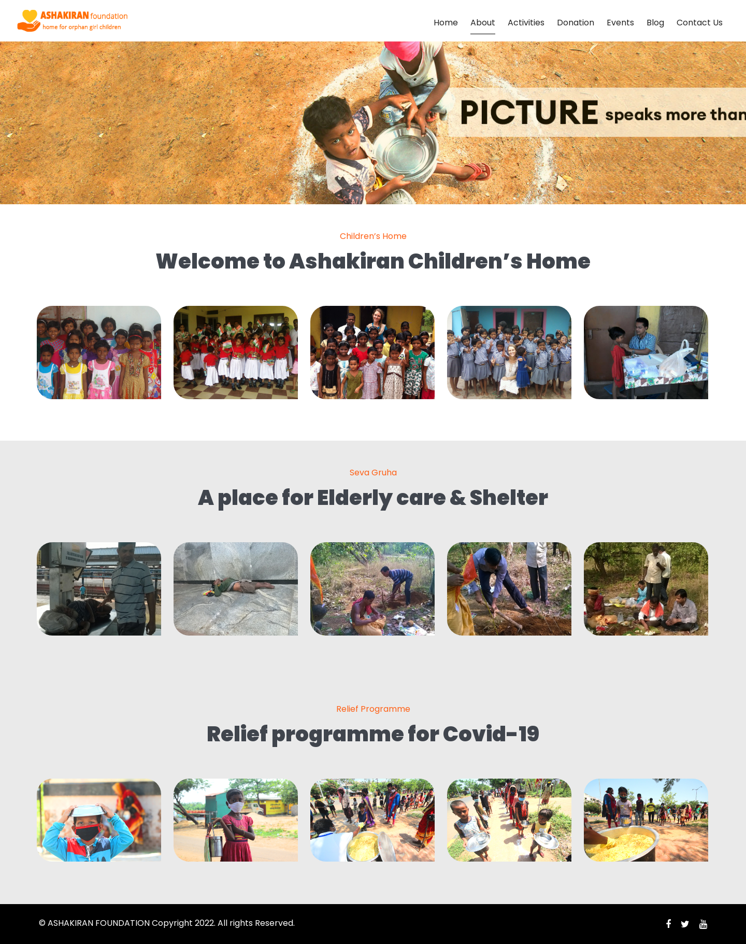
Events (620, 23)
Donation (575, 23)
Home (446, 23)
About (482, 23)
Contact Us (700, 23)
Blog (655, 23)
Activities (526, 23)
